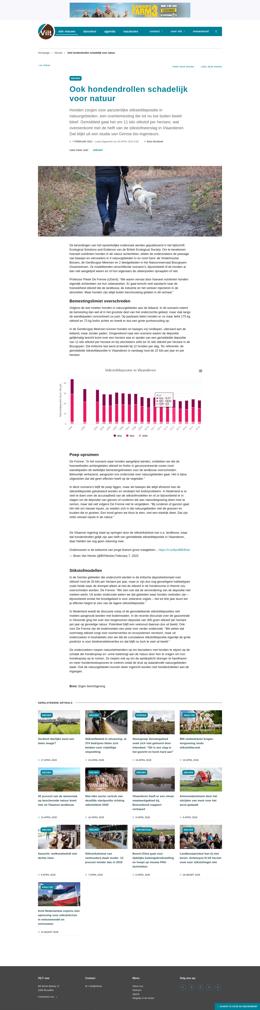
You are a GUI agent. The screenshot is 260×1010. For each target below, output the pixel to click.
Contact (155, 31)
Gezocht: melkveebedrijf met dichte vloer (57, 856)
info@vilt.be (95, 986)
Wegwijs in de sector (143, 998)
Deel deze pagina (211, 67)
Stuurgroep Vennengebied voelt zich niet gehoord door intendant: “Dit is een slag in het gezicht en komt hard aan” (152, 745)
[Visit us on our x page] (209, 987)
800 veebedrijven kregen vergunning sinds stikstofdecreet (196, 743)
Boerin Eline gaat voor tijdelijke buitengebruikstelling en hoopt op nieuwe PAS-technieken (153, 860)
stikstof (98, 150)
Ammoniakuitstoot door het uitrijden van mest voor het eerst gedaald (198, 800)
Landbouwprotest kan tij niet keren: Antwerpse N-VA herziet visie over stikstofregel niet (200, 858)
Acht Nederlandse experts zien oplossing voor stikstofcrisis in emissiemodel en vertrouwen (59, 917)
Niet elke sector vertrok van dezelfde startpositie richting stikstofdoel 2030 (104, 800)
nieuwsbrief (201, 31)
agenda (109, 31)
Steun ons (137, 986)
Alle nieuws (66, 31)
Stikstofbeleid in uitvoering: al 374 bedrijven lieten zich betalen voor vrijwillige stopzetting (105, 745)
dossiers (90, 31)
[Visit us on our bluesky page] (218, 987)
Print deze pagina (182, 67)
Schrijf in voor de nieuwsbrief (238, 1006)
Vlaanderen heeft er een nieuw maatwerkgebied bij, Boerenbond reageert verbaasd (153, 803)
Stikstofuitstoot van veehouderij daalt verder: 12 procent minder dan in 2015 (104, 858)
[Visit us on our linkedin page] (192, 987)
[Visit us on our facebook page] (183, 987)
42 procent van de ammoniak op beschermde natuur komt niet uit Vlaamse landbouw (57, 800)
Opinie (135, 994)
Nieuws (59, 52)
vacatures (130, 31)
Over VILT (176, 31)
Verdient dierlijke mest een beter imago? (56, 741)
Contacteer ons (47, 996)
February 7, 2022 (126, 555)
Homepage (44, 52)
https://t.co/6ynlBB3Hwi (174, 550)
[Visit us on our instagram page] (200, 987)
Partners (136, 990)
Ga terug (44, 65)
